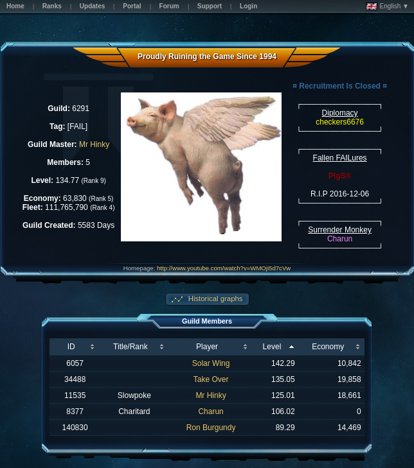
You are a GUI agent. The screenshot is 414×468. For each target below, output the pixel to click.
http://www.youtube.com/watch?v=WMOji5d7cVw (224, 268)
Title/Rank (130, 346)
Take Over (211, 379)
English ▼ (387, 6)
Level (272, 346)
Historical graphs (214, 298)
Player (207, 346)
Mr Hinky (94, 144)
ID (71, 346)
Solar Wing (211, 363)
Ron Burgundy (211, 427)
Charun (210, 411)
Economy (328, 346)
